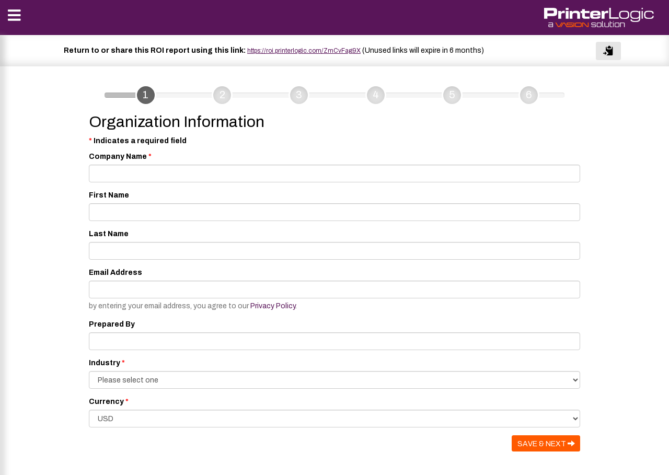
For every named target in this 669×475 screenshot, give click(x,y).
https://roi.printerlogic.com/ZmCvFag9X (304, 51)
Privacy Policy (272, 306)
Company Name (118, 156)
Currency (106, 402)
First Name (109, 195)
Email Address (115, 272)
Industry (104, 363)
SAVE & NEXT (546, 443)
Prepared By (112, 324)
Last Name (109, 234)
